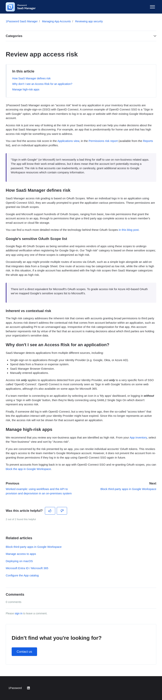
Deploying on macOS (19, 561)
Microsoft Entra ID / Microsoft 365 (27, 568)
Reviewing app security (89, 21)
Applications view (68, 140)
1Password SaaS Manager (22, 21)
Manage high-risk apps (25, 89)
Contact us (24, 651)
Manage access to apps (21, 553)
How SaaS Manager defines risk (31, 78)
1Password (15, 688)
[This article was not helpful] (62, 511)
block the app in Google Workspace (28, 469)
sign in (19, 613)
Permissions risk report (103, 140)
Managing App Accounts (56, 21)
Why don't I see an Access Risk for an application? (42, 83)
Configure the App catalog (22, 575)
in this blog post (129, 229)
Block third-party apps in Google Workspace (128, 489)
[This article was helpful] (50, 511)
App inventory (138, 437)
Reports (148, 140)
